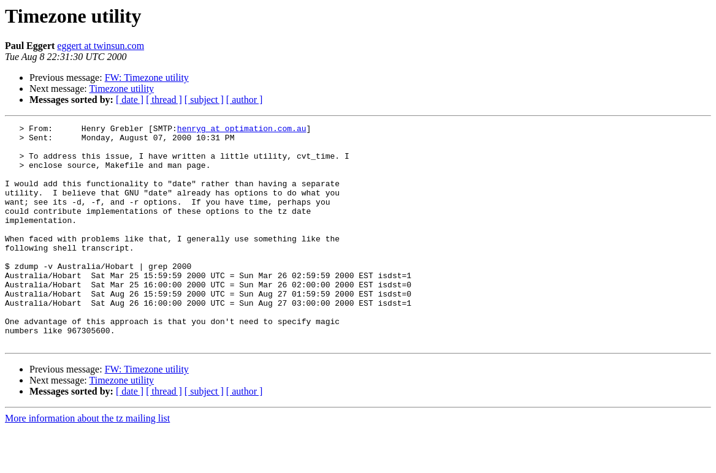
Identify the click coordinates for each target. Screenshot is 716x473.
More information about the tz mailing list (87, 462)
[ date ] (129, 99)
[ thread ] (164, 99)
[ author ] (244, 99)
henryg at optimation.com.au (242, 129)
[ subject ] (204, 99)
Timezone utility (121, 88)
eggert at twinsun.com (100, 45)
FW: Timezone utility (147, 77)
